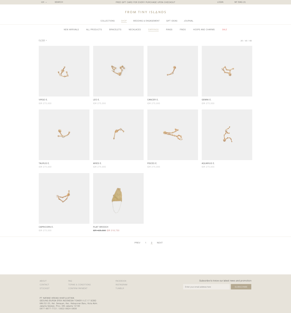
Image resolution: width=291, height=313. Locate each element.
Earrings (153, 29)
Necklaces (135, 29)
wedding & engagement (146, 21)
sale (224, 29)
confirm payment (78, 288)
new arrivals (71, 29)
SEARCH (59, 2)
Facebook (121, 281)
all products (94, 29)
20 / (242, 41)
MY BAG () (240, 2)
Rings (169, 29)
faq (70, 281)
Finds (183, 29)
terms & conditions (79, 284)
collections (108, 21)
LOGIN (220, 2)
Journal (188, 21)
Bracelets (115, 29)
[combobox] (44, 2)
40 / (247, 41)
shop (124, 21)
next (160, 242)
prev (137, 242)
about (43, 281)
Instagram (121, 284)
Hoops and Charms (204, 29)
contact (44, 284)
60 (251, 41)
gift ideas (171, 21)
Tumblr (120, 288)
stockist (45, 288)
